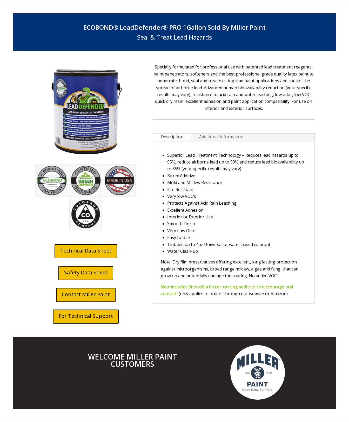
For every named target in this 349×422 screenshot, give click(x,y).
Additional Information (221, 137)
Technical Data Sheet (85, 250)
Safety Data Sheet (86, 272)
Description (172, 137)
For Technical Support (86, 315)
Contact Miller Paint (86, 294)
